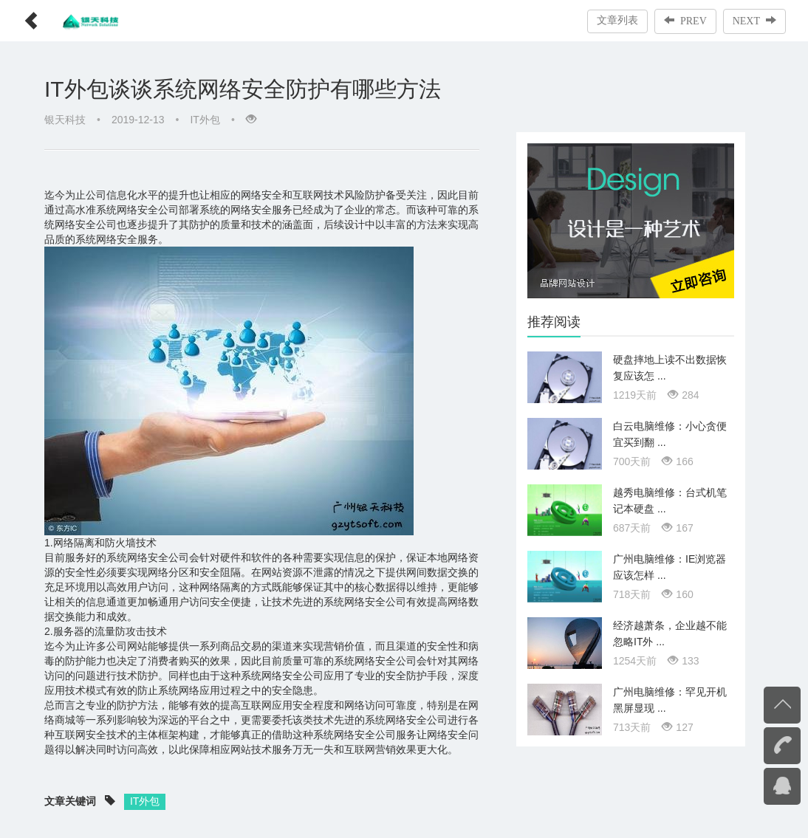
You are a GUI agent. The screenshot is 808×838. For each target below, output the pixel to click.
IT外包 (204, 120)
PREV (685, 21)
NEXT (754, 21)
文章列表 (617, 20)
